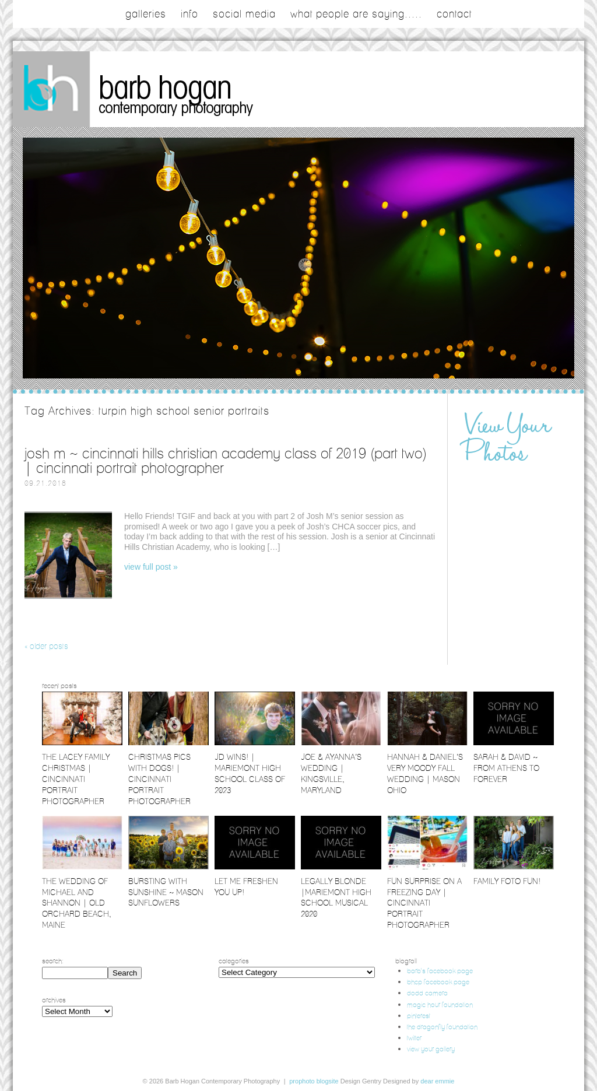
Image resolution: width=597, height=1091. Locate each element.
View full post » (151, 566)
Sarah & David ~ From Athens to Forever (506, 768)
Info (189, 14)
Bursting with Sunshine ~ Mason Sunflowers (165, 892)
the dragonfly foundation (442, 1026)
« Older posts (46, 646)
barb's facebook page (440, 970)
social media (244, 14)
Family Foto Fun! (506, 881)
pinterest (418, 1015)
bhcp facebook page (438, 981)
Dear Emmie (437, 1081)
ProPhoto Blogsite (313, 1081)
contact (454, 14)
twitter (414, 1037)
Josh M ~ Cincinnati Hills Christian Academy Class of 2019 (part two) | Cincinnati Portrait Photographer (225, 460)
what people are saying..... (356, 14)
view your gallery (431, 1048)
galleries (145, 14)
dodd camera (427, 992)
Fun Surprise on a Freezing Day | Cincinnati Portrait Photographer (424, 903)
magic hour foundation (440, 1004)
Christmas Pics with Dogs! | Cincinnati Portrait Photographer (159, 779)
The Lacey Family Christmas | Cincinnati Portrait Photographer (76, 779)
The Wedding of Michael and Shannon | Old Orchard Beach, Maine (76, 903)
